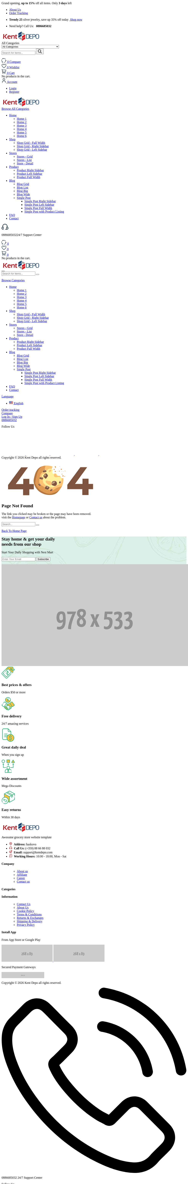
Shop (12, 139)
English (16, 403)
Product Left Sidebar (29, 173)
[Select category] (30, 47)
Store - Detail (25, 163)
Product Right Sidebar (30, 170)
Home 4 (22, 129)
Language (8, 396)
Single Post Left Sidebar (39, 204)
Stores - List (24, 160)
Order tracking (10, 409)
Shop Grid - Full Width (31, 142)
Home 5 (22, 132)
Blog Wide (23, 194)
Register (14, 91)
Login (12, 88)
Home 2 (22, 122)
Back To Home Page (14, 531)
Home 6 (22, 136)
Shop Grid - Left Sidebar (32, 149)
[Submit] (40, 51)
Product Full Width (28, 177)
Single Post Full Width (38, 208)
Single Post (24, 197)
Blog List (22, 187)
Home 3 (22, 125)
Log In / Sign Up (12, 416)
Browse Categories (13, 280)
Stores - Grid (25, 156)
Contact (14, 218)
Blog (12, 180)
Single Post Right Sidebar (40, 201)
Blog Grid (23, 184)
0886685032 (9, 420)
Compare (7, 413)
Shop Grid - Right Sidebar (33, 146)
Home (13, 115)
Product (14, 166)
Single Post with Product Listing (44, 211)
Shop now (75, 19)
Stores (13, 153)
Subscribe (43, 559)
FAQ (12, 215)
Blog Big (22, 191)
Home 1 (22, 118)
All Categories (15, 108)
